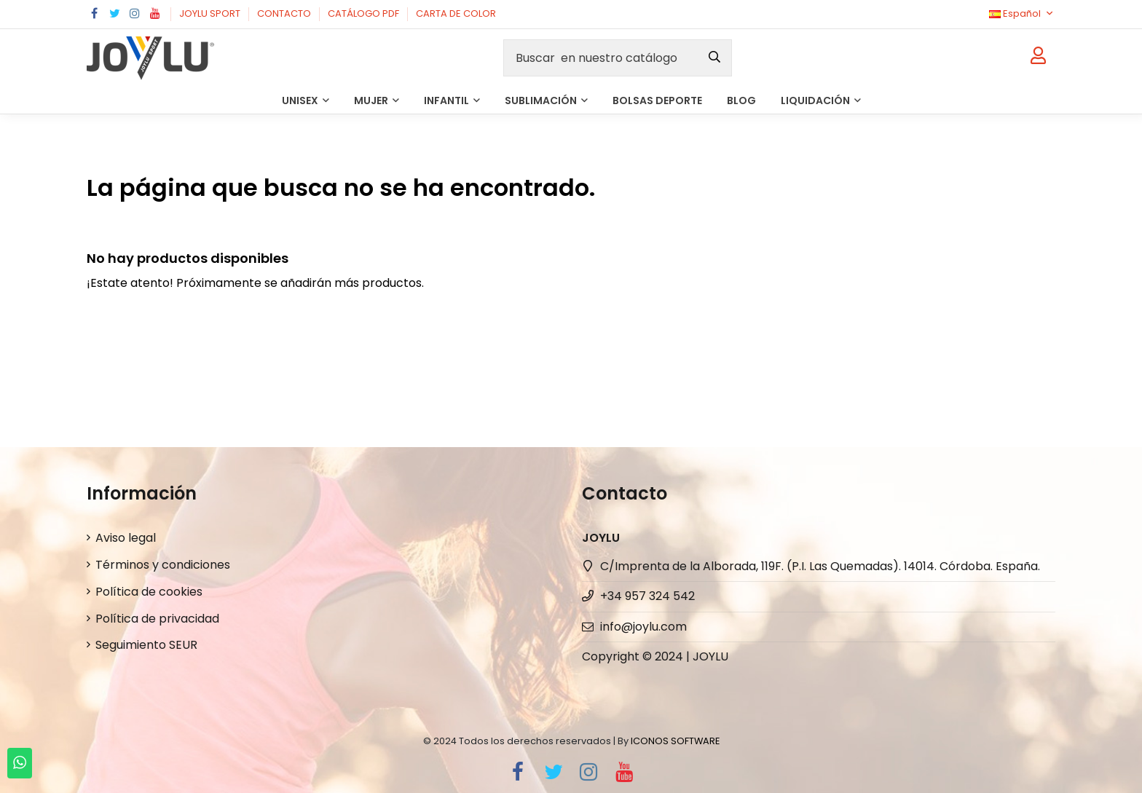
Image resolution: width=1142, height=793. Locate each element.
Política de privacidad (157, 618)
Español (1022, 13)
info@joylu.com (643, 626)
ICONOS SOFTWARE (675, 741)
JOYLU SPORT (211, 13)
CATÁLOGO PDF (364, 13)
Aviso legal (125, 537)
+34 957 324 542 (647, 596)
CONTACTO (285, 13)
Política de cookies (148, 591)
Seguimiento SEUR (146, 644)
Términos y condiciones (162, 564)
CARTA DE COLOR (456, 13)
